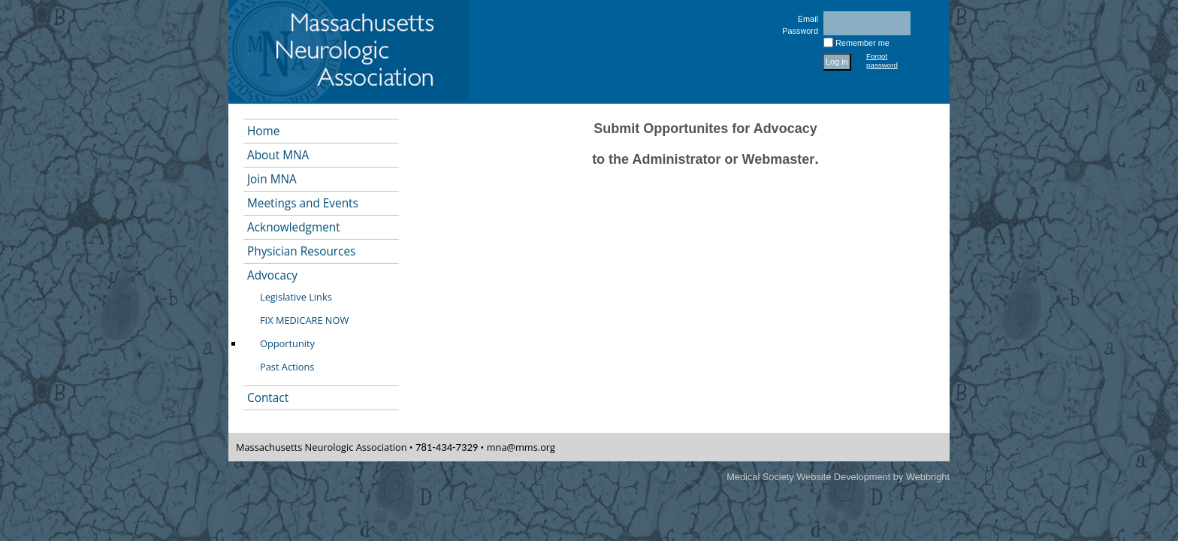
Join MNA (272, 179)
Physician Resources (301, 251)
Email (805, 18)
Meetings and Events (302, 203)
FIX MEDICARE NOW (304, 320)
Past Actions (287, 366)
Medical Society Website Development (808, 476)
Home (263, 131)
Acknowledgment (293, 227)
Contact (267, 398)
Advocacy (272, 275)
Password (797, 30)
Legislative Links (296, 297)
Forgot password (882, 60)
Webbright (928, 476)
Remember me (862, 42)
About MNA (278, 155)
